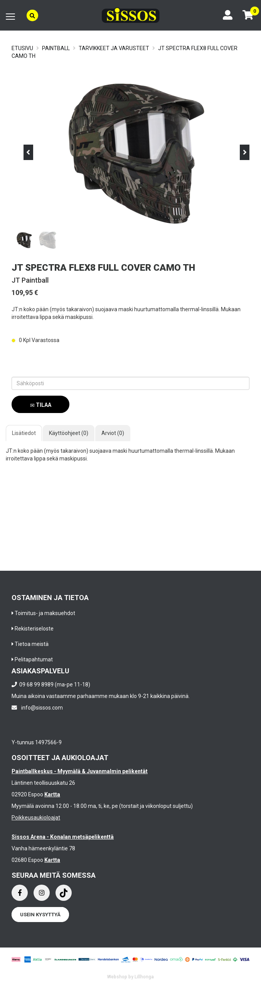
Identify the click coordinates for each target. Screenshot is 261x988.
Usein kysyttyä (40, 914)
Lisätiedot (24, 433)
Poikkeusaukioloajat (36, 817)
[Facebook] (20, 893)
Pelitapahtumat (34, 659)
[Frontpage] (131, 15)
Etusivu (22, 48)
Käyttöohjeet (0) (68, 433)
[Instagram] (42, 893)
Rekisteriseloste (34, 629)
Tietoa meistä (32, 644)
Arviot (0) (112, 433)
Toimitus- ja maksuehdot (45, 613)
